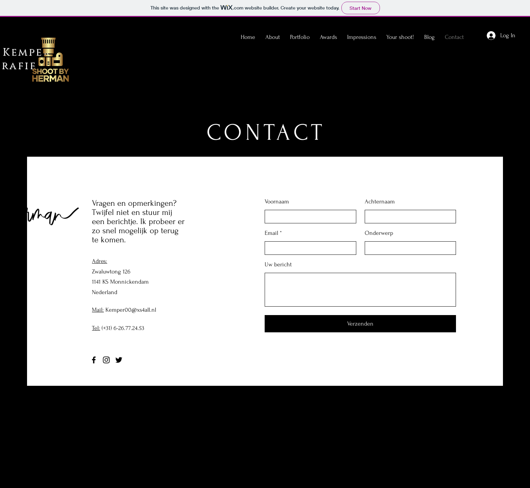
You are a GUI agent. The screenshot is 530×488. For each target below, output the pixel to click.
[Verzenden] (360, 323)
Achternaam (380, 202)
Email (271, 233)
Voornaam (277, 202)
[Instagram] (106, 359)
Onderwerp (379, 233)
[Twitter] (118, 359)
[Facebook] (93, 359)
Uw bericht (278, 265)
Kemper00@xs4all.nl (130, 310)
